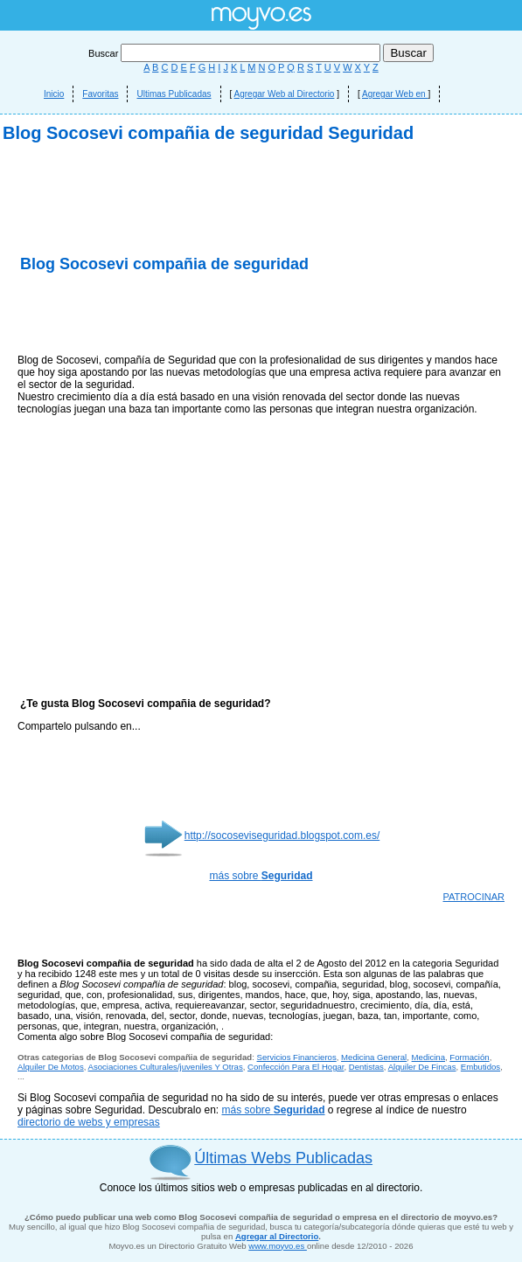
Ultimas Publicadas (173, 94)
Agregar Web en (395, 94)
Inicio (54, 94)
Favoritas (100, 94)
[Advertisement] (261, 297)
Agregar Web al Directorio (284, 94)
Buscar (235, 53)
